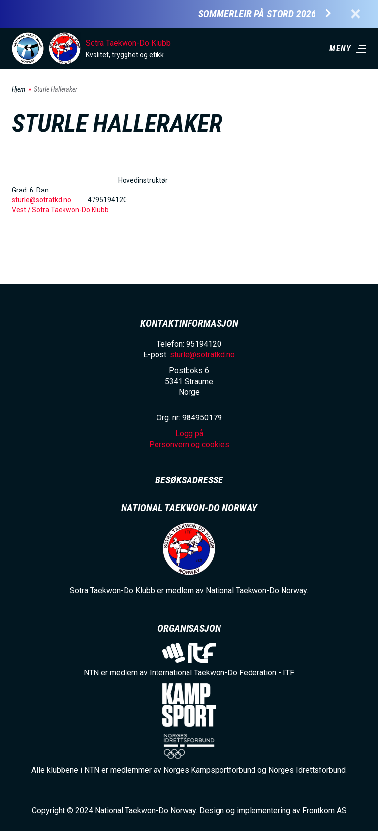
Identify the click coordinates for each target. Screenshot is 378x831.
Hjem (18, 89)
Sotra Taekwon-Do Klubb (128, 43)
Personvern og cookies (189, 444)
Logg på (189, 433)
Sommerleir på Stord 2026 (257, 14)
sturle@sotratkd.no (41, 200)
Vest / (22, 210)
